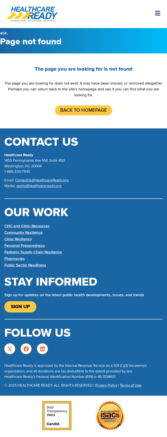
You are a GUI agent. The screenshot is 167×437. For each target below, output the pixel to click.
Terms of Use (130, 385)
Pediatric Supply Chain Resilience (33, 252)
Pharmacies (14, 258)
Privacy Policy (106, 385)
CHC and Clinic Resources (27, 226)
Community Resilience (23, 232)
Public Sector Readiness (25, 265)
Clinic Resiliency (18, 239)
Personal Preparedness (24, 245)
